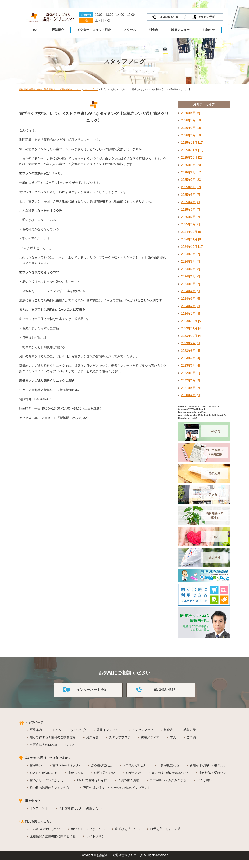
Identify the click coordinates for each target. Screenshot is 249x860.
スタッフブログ (119, 737)
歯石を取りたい (104, 772)
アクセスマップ (142, 730)
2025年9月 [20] (191, 165)
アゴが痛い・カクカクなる (168, 780)
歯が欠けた (133, 772)
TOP (35, 29)
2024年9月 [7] (190, 254)
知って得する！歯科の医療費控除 (53, 737)
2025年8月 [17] (191, 172)
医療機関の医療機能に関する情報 (53, 836)
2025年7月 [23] (191, 179)
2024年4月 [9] (190, 291)
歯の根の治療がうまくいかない (51, 787)
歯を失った (32, 800)
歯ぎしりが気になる (43, 772)
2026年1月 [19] (191, 135)
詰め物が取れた (101, 765)
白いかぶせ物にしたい (45, 829)
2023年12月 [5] (191, 321)
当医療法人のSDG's (43, 744)
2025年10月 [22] (192, 157)
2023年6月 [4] (190, 365)
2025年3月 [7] (190, 209)
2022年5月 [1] (190, 373)
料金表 (153, 29)
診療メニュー (180, 29)
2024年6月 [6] (190, 276)
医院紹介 (58, 29)
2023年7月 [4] (190, 358)
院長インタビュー (109, 730)
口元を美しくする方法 (165, 829)
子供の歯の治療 (128, 780)
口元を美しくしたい (38, 821)
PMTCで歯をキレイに (92, 780)
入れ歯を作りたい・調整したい (80, 808)
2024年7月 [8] (190, 269)
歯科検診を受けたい (212, 772)
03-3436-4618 (168, 17)
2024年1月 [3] (190, 313)
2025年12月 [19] (192, 142)
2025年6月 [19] (191, 187)
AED (70, 744)
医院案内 (36, 730)
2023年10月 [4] (191, 335)
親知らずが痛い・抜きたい (208, 765)
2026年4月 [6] (190, 113)
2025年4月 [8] (190, 202)
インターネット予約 (91, 690)
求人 (173, 737)
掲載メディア (150, 737)
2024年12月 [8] (191, 231)
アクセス (130, 29)
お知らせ (209, 29)
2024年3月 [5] (190, 298)
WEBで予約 (207, 17)
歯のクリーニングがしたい (48, 780)
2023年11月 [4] (191, 328)
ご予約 (191, 737)
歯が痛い (36, 765)
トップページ (34, 722)
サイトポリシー (97, 836)
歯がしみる (75, 772)
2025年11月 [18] (192, 150)
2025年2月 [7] (190, 216)
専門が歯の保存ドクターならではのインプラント (117, 787)
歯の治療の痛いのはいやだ (170, 772)
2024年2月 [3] (190, 306)
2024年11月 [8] (191, 239)
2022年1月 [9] (190, 380)
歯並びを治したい (127, 829)
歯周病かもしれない (66, 765)
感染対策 (189, 730)
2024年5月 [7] (190, 284)
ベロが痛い (204, 780)
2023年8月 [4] (190, 350)
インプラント (39, 808)
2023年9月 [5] (190, 343)
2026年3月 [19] (191, 120)
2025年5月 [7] (190, 194)
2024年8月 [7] (190, 261)
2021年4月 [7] (190, 387)
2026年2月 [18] (191, 127)
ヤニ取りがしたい (135, 765)
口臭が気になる (168, 765)
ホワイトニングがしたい (88, 829)
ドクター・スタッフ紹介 (94, 29)
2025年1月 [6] (190, 224)
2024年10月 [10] (192, 246)
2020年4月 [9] (190, 395)
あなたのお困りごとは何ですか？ (48, 757)
